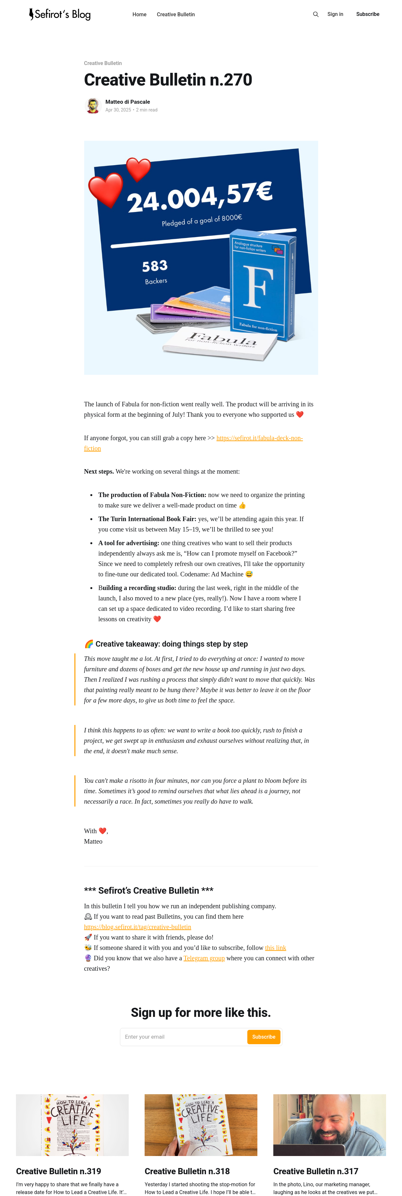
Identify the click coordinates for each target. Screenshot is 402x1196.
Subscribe (367, 14)
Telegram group (204, 958)
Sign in (336, 14)
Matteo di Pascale (128, 102)
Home (140, 14)
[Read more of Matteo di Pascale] (93, 106)
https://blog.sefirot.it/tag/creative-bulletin (137, 926)
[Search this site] (316, 14)
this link (275, 947)
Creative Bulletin (176, 14)
